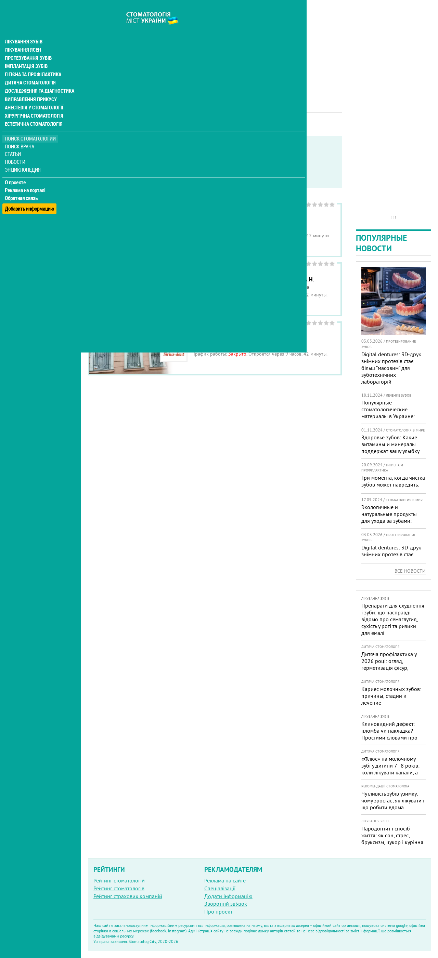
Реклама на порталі (26, 177)
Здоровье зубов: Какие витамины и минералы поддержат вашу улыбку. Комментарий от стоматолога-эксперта (390, 451)
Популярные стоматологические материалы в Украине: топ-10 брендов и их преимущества (388, 416)
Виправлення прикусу (30, 86)
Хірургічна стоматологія (33, 102)
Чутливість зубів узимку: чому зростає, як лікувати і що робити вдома (392, 800)
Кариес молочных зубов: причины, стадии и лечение (391, 696)
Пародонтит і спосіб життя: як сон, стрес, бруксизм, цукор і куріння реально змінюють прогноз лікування (392, 842)
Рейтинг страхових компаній (127, 896)
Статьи (14, 141)
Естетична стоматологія (33, 111)
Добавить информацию (30, 192)
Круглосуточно (245, 171)
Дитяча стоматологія (29, 69)
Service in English (121, 171)
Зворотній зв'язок (225, 903)
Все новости (410, 571)
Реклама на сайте (225, 880)
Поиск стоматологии (30, 125)
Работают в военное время (185, 171)
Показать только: (109, 162)
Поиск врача (20, 133)
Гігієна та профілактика (33, 61)
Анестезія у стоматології (33, 94)
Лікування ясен (23, 37)
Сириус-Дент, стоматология (231, 338)
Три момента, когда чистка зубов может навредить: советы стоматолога (393, 484)
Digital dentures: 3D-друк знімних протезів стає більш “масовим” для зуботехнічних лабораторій (391, 368)
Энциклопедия (23, 156)
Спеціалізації (219, 888)
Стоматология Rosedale (225, 220)
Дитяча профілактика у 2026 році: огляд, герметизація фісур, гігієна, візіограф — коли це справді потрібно (390, 668)
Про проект (218, 911)
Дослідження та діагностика (38, 78)
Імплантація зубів (26, 53)
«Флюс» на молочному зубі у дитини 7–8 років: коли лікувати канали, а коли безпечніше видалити (390, 772)
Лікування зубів (24, 28)
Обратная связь (22, 185)
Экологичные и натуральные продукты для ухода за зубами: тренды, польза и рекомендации (389, 521)
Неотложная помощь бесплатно (137, 179)
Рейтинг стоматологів (118, 888)
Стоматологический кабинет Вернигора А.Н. (254, 279)
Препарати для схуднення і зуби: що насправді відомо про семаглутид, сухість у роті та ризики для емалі (392, 619)
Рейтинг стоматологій (119, 880)
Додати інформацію (228, 896)
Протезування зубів (28, 45)
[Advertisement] (215, 48)
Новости (16, 149)
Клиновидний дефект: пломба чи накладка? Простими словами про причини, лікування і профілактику (389, 737)
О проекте (16, 169)
